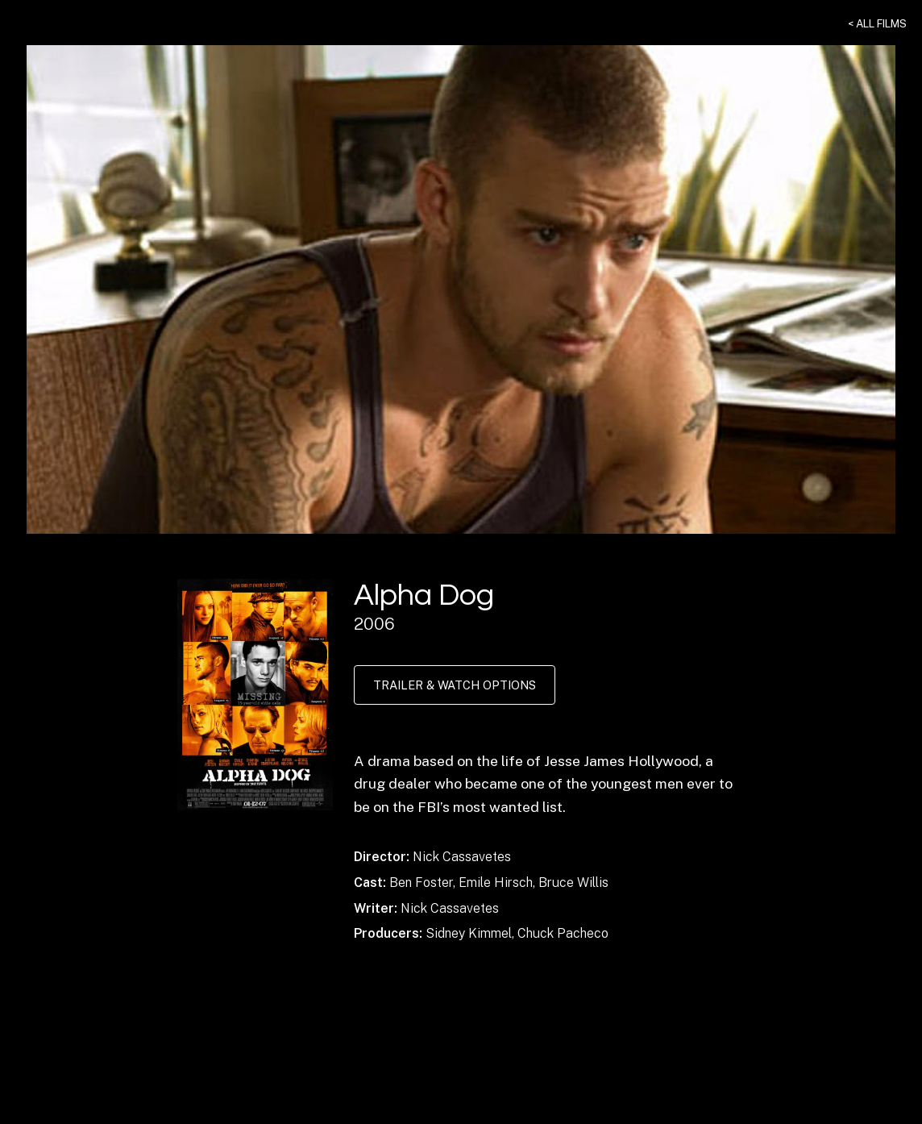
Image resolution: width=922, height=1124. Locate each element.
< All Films (877, 23)
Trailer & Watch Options (454, 685)
